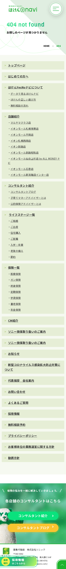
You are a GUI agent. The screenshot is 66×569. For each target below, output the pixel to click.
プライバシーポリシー (22, 435)
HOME (46, 46)
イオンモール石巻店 (22, 169)
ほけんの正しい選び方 (23, 99)
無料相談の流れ (20, 105)
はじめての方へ (18, 76)
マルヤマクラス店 (21, 122)
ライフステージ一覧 (22, 214)
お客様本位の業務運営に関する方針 (31, 446)
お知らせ (14, 354)
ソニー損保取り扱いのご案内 (27, 331)
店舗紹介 (14, 116)
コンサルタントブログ (23, 192)
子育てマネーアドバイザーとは (28, 198)
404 (58, 46)
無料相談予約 (17, 424)
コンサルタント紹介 (21, 185)
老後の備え (17, 251)
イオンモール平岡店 (22, 134)
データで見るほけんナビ (25, 93)
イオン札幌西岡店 (21, 140)
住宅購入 (16, 232)
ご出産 (14, 227)
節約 (13, 257)
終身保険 (16, 286)
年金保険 (16, 309)
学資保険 (16, 298)
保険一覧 (14, 267)
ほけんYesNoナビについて (25, 87)
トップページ (17, 65)
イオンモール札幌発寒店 (25, 128)
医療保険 (16, 274)
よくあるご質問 (18, 402)
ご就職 (14, 239)
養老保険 (16, 304)
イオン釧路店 (18, 146)
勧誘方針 (14, 458)
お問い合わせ (17, 392)
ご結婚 (14, 221)
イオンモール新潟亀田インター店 (30, 174)
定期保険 (16, 292)
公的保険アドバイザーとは (26, 204)
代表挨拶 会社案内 (21, 380)
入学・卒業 (17, 245)
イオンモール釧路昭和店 (25, 152)
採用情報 (14, 413)
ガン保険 (16, 279)
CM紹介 (13, 320)
